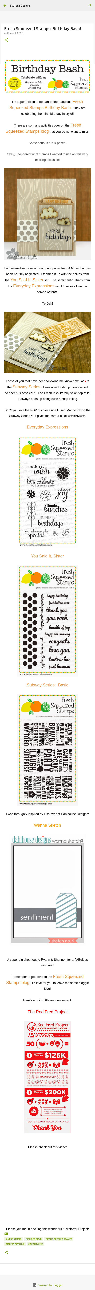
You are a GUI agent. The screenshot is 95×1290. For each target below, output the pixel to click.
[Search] (90, 5)
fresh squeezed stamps (59, 1239)
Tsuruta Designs (20, 5)
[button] (6, 40)
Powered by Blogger (47, 1285)
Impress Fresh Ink (15, 1244)
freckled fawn (34, 1239)
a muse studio (14, 1239)
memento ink (35, 1244)
